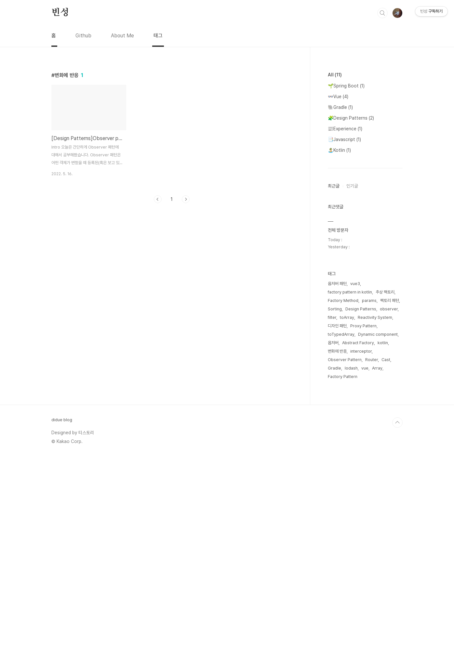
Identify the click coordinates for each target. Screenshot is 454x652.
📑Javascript (344, 139)
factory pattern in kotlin (350, 487)
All (335, 74)
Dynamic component (378, 529)
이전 (158, 199)
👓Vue (338, 96)
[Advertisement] (365, 362)
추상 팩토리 (385, 487)
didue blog (61, 614)
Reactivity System (375, 512)
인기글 (352, 186)
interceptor (361, 546)
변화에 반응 (337, 546)
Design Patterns (360, 504)
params (369, 495)
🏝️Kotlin (339, 150)
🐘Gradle (340, 107)
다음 (186, 199)
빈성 (60, 12)
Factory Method (343, 495)
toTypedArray (341, 529)
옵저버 (333, 537)
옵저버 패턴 (337, 478)
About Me (122, 36)
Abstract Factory (358, 537)
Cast (385, 554)
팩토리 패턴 (389, 495)
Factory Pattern (342, 571)
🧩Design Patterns (351, 118)
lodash (351, 563)
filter (332, 512)
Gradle (334, 563)
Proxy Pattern (363, 520)
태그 (158, 36)
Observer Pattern (345, 554)
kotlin (383, 537)
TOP (397, 617)
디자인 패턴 (337, 520)
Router (371, 554)
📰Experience (345, 128)
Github (83, 36)
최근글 (334, 186)
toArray (347, 512)
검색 (382, 13)
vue (364, 563)
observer (389, 504)
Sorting (335, 504)
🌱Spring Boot (346, 85)
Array (377, 563)
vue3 (355, 478)
